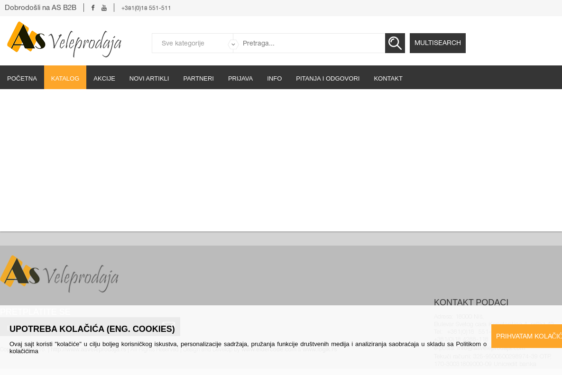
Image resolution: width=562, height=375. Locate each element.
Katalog (65, 78)
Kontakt (388, 78)
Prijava (240, 78)
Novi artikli (149, 78)
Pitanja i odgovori (327, 78)
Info (274, 78)
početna (22, 78)
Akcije (104, 78)
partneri (198, 78)
